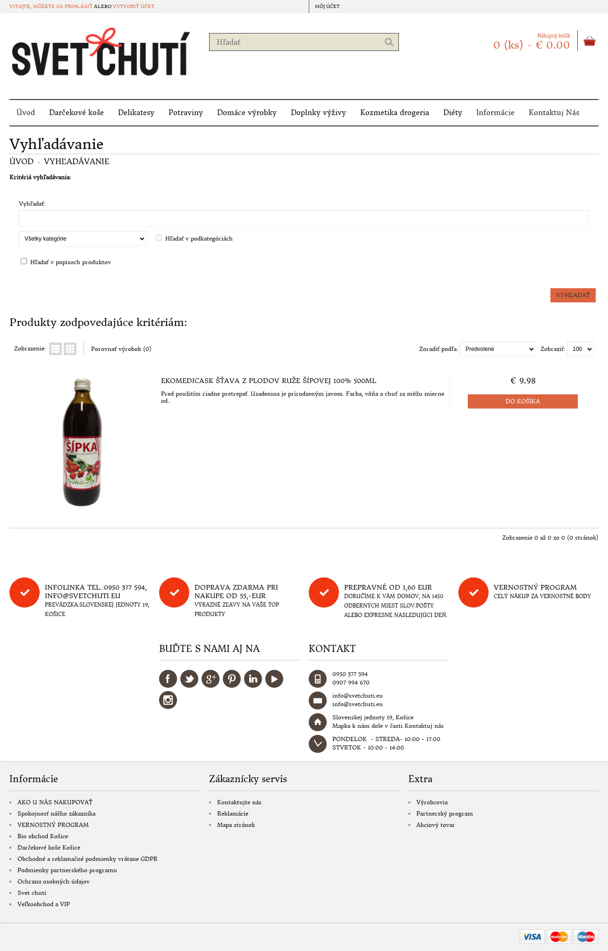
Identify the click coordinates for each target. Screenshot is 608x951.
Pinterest (232, 679)
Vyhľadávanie (77, 161)
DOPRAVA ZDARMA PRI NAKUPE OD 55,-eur (236, 591)
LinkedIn (253, 679)
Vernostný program (535, 587)
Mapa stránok (236, 824)
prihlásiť (79, 6)
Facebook (168, 679)
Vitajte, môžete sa (37, 6)
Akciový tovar (435, 824)
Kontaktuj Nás (554, 112)
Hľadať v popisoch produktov (70, 262)
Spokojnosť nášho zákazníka (56, 813)
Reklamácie (232, 813)
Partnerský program (444, 813)
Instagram (168, 700)
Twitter (189, 679)
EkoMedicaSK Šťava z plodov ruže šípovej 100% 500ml (268, 380)
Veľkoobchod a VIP (43, 904)
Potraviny (186, 112)
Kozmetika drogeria (394, 112)
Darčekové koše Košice (48, 847)
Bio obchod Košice (42, 836)
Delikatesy (136, 112)
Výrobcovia (432, 802)
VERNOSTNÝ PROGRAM (53, 824)
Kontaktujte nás (239, 802)
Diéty (452, 112)
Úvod (26, 112)
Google (211, 679)
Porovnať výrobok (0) (121, 348)
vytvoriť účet (133, 6)
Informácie (495, 112)
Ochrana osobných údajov (53, 881)
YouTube (274, 679)
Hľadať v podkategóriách (199, 238)
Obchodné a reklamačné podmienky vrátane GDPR (87, 858)
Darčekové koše (76, 112)
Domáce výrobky (247, 112)
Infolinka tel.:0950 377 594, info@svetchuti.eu (96, 591)
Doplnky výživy (318, 112)
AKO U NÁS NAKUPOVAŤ (55, 802)
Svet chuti (31, 892)
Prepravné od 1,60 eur (388, 587)
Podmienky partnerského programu (67, 870)
